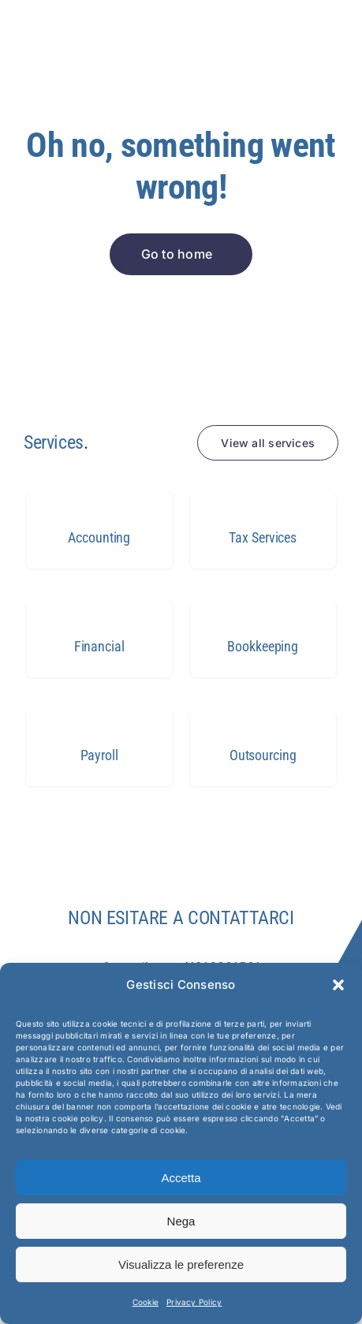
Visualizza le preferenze (181, 1264)
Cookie (145, 1302)
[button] (338, 985)
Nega (181, 1221)
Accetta (180, 1177)
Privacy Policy (194, 1302)
